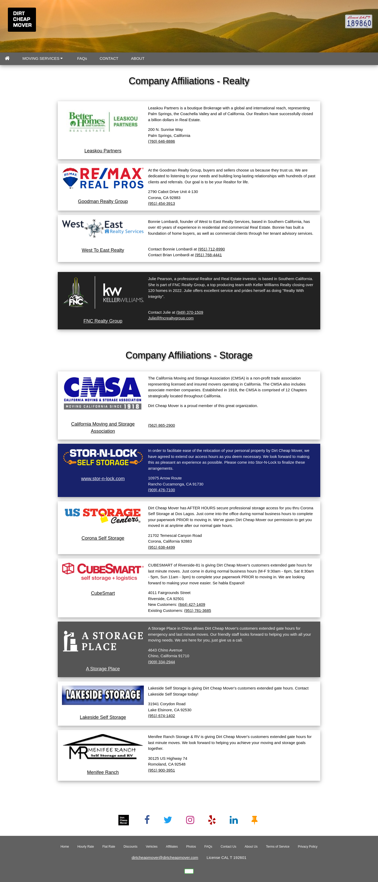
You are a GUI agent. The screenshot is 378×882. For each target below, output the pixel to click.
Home (65, 846)
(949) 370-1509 (189, 312)
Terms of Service (277, 846)
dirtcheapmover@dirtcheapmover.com (165, 857)
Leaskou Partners (102, 150)
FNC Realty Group (102, 321)
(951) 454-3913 (161, 203)
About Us (251, 846)
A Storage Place (103, 668)
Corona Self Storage (102, 538)
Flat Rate (108, 846)
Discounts (131, 846)
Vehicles (152, 846)
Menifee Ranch (103, 772)
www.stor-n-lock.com (103, 478)
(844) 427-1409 (191, 604)
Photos (191, 846)
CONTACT (109, 58)
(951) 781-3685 (197, 610)
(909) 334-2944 (161, 662)
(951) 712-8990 (211, 249)
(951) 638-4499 (161, 547)
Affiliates (172, 846)
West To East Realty (103, 250)
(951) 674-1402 (161, 715)
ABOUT (138, 58)
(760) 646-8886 (161, 141)
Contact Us (228, 846)
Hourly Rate (85, 846)
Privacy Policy (308, 846)
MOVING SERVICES (43, 58)
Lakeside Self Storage (103, 717)
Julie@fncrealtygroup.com (171, 318)
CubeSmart (103, 593)
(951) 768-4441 (208, 255)
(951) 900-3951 (161, 770)
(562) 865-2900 (161, 425)
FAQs (82, 58)
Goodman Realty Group (103, 201)
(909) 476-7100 (161, 490)
